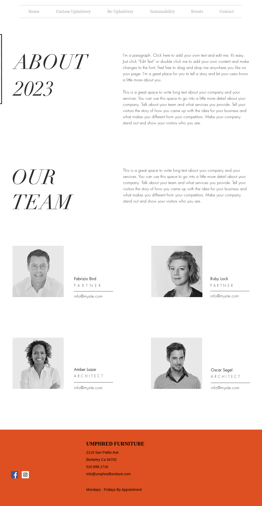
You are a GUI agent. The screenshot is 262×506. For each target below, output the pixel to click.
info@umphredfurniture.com (108, 474)
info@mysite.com (88, 296)
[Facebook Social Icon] (14, 474)
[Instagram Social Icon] (25, 474)
